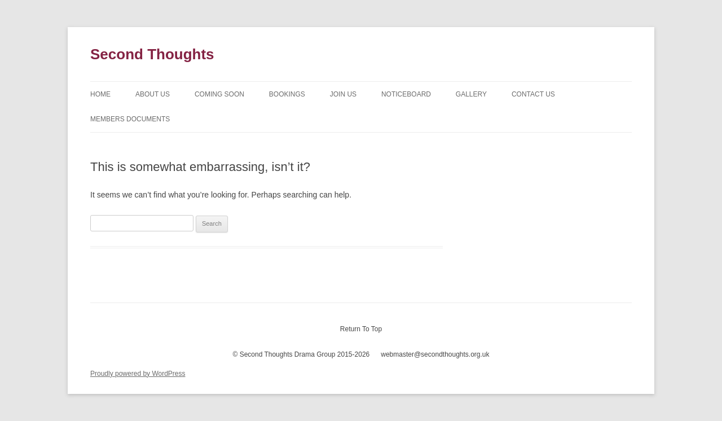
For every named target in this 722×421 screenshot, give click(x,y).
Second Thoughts (152, 54)
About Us (152, 94)
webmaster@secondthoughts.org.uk (435, 354)
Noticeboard (406, 94)
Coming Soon (219, 94)
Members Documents (130, 119)
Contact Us (533, 94)
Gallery (471, 94)
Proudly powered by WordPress (138, 374)
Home (100, 94)
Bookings (287, 94)
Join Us (343, 94)
